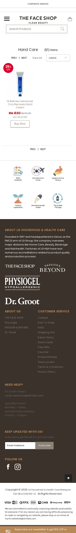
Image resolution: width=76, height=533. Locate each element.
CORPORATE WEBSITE (38, 4)
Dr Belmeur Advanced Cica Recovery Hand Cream (20, 104)
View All (37, 58)
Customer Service (53, 311)
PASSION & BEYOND (16, 327)
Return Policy (46, 337)
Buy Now (20, 124)
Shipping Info (46, 332)
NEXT (24, 58)
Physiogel (11, 322)
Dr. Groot (10, 332)
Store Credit (45, 342)
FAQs (41, 327)
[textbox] (36, 29)
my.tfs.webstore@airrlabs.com (24, 395)
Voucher (43, 352)
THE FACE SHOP (14, 317)
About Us (13, 311)
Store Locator (46, 362)
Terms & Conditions (50, 367)
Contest (43, 317)
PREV (14, 58)
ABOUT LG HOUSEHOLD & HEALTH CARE (35, 230)
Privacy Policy (46, 371)
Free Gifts (43, 347)
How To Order (46, 322)
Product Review (47, 357)
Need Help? (14, 385)
